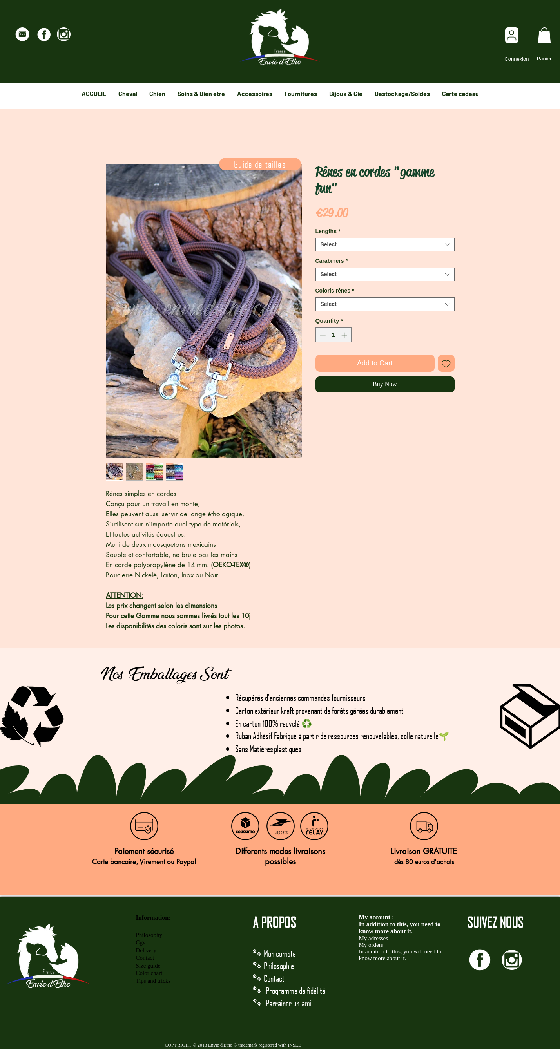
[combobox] (385, 244)
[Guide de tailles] (260, 164)
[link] (544, 35)
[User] (511, 35)
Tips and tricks (153, 981)
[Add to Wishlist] (446, 363)
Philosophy (149, 935)
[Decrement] (322, 335)
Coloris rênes (334, 291)
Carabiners (331, 261)
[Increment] (345, 335)
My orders (371, 945)
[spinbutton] (333, 335)
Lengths (328, 231)
